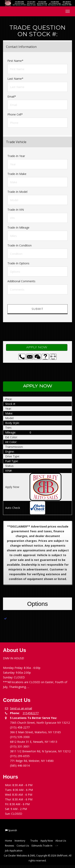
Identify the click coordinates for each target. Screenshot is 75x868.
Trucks (34, 840)
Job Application (13, 850)
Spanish (12, 830)
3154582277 (31, 713)
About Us (60, 840)
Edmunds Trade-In (42, 845)
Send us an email (21, 708)
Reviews (9, 845)
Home (8, 840)
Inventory (21, 840)
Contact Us (23, 845)
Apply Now (36, 347)
